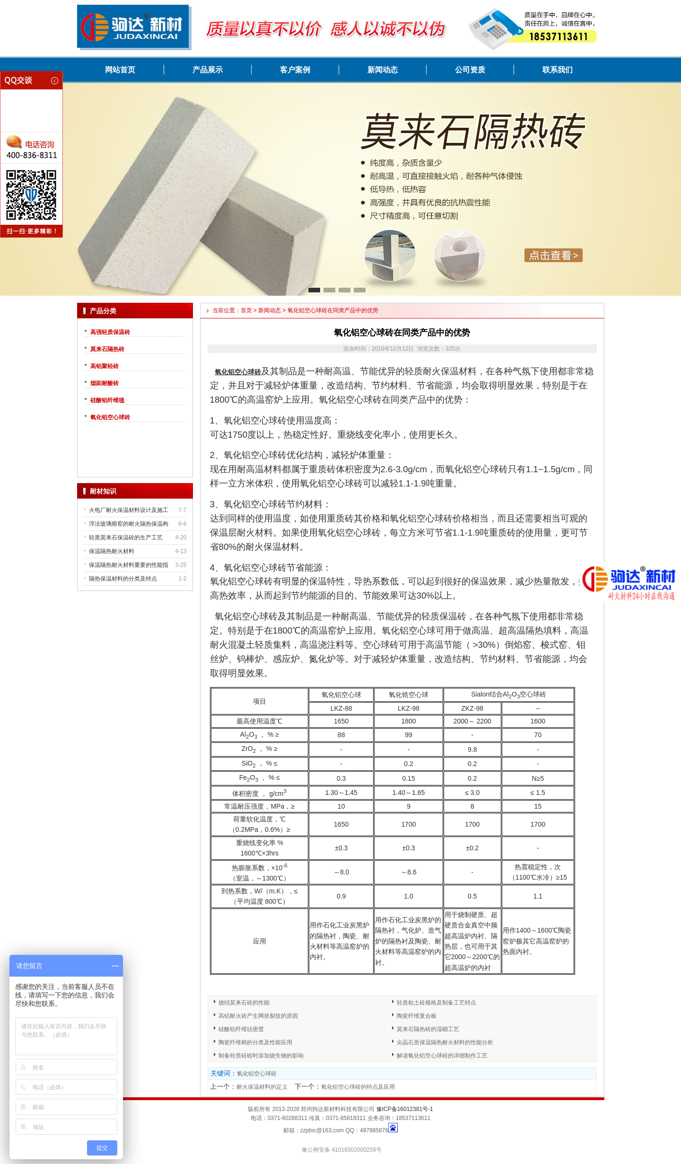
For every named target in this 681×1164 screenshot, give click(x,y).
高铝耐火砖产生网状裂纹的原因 (258, 1016)
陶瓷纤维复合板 (417, 1016)
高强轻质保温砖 (110, 332)
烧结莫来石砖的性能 (244, 1002)
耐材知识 (103, 491)
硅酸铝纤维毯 (107, 400)
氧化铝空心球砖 (110, 417)
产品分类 (103, 311)
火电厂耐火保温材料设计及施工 (128, 510)
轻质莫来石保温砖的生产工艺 (126, 537)
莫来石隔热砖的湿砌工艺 (428, 1029)
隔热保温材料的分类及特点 (123, 578)
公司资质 (470, 70)
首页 (246, 310)
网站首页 (120, 70)
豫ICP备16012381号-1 (404, 1109)
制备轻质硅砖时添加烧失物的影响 (261, 1055)
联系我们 (557, 70)
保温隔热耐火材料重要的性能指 (128, 565)
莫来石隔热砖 (107, 349)
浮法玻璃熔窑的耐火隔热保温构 (128, 523)
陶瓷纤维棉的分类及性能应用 (255, 1042)
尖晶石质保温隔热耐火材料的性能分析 (445, 1042)
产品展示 (207, 70)
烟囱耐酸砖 (104, 383)
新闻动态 (382, 70)
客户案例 (295, 70)
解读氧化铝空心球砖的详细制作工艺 (442, 1055)
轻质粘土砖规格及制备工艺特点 (436, 1002)
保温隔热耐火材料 (111, 551)
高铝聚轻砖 (104, 366)
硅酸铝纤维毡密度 (241, 1029)
